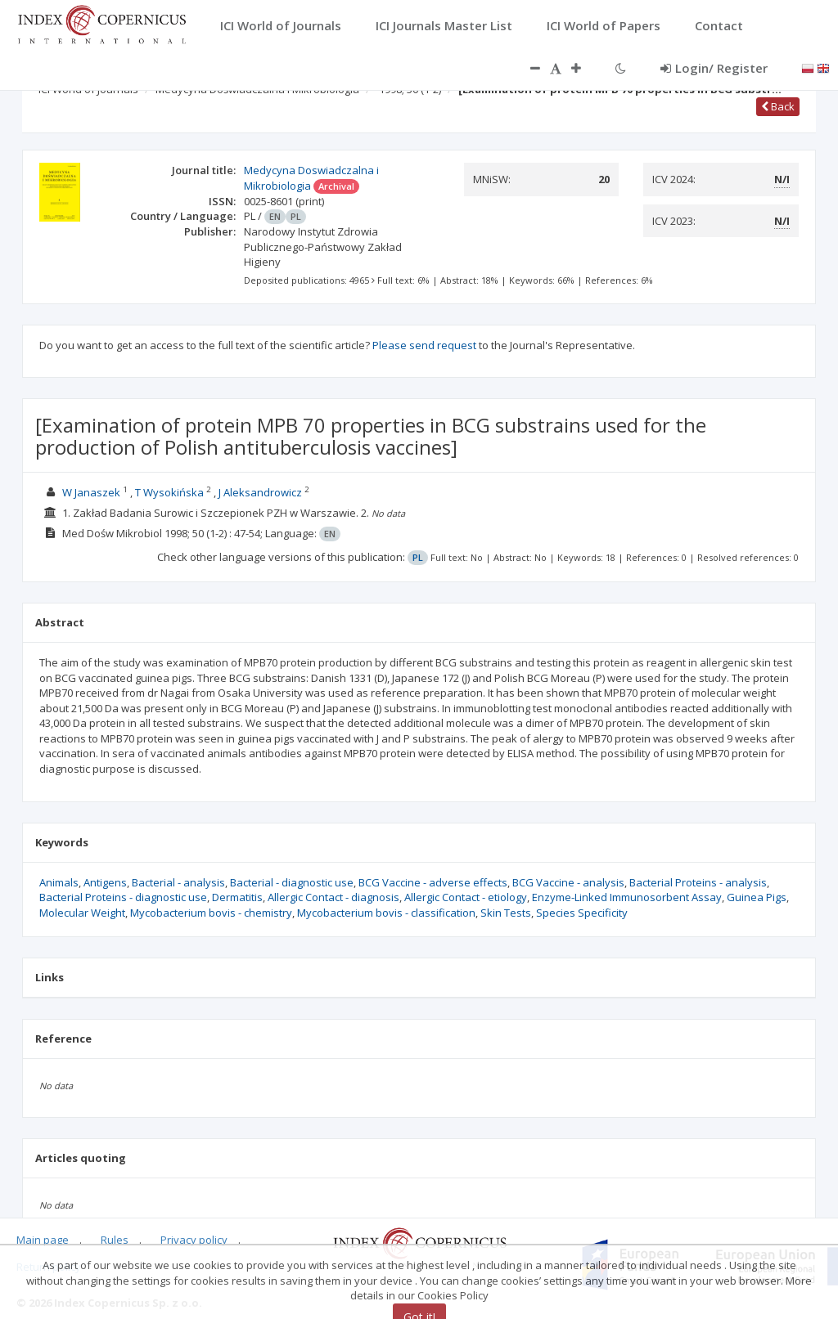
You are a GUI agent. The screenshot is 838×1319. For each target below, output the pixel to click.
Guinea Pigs (756, 897)
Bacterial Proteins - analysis (698, 882)
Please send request (424, 345)
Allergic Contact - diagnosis (333, 897)
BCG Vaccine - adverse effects (432, 882)
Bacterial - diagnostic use (292, 882)
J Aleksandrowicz (260, 492)
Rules (114, 1239)
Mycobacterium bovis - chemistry (211, 912)
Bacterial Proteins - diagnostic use (123, 897)
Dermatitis (237, 897)
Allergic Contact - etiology (465, 897)
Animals (59, 882)
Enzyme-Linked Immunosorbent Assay (627, 897)
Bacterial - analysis (178, 882)
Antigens (105, 882)
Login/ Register (714, 68)
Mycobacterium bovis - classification (386, 912)
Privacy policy (194, 1239)
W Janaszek (91, 492)
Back (778, 106)
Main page (42, 1239)
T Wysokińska (169, 492)
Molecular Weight (82, 912)
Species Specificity (582, 912)
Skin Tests (505, 912)
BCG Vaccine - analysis (568, 882)
